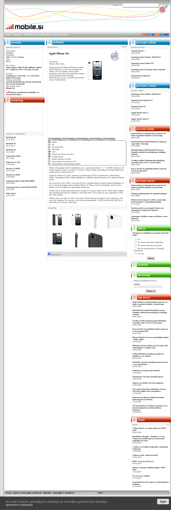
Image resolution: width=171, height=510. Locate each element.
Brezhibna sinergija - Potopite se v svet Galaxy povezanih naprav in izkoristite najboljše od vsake (149, 438)
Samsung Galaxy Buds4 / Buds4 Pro (146, 57)
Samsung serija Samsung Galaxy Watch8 (148, 69)
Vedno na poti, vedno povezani (145, 455)
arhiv (124, 47)
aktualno (18, 34)
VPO (100, 493)
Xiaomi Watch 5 (138, 51)
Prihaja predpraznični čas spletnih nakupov (149, 193)
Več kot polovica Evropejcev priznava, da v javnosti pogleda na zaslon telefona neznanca (150, 408)
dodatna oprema (60, 34)
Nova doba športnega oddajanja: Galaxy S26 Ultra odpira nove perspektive (149, 390)
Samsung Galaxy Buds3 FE (142, 63)
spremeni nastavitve (19, 504)
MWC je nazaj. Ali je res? (143, 461)
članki (138, 419)
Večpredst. (79, 139)
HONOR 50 (11, 150)
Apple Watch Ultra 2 (139, 113)
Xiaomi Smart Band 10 (140, 76)
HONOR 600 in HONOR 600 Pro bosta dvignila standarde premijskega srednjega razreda (148, 152)
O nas (8, 493)
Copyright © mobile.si (63, 493)
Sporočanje (66, 139)
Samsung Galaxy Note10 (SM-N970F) (21, 187)
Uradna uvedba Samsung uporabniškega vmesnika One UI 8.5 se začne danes (148, 161)
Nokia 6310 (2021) (13, 156)
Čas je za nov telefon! (141, 476)
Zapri (163, 501)
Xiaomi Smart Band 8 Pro (142, 100)
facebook (140, 264)
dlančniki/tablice (42, 34)
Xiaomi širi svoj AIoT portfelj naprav (148, 377)
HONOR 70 (11, 144)
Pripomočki (106, 139)
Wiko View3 (11, 193)
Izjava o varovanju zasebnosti (27, 493)
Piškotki (47, 493)
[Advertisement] (54, 22)
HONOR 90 (11, 137)
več (168, 424)
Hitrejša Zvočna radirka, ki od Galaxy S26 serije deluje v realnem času (150, 346)
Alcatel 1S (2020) (13, 168)
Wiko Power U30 (13, 162)
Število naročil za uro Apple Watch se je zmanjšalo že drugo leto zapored (147, 209)
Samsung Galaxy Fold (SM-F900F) (20, 181)
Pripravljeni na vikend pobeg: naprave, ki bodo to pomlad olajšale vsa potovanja (148, 134)
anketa (138, 228)
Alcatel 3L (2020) (13, 175)
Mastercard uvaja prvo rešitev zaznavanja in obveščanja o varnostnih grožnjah (148, 201)
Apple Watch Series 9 (140, 119)
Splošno (51, 139)
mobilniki (28, 34)
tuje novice (141, 297)
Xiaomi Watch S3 (138, 106)
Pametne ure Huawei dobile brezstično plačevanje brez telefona (148, 398)
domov (9, 34)
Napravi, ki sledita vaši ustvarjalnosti (148, 383)
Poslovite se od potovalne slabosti (146, 370)
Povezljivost (93, 139)
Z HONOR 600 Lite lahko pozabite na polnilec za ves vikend (148, 355)
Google (115, 5)
